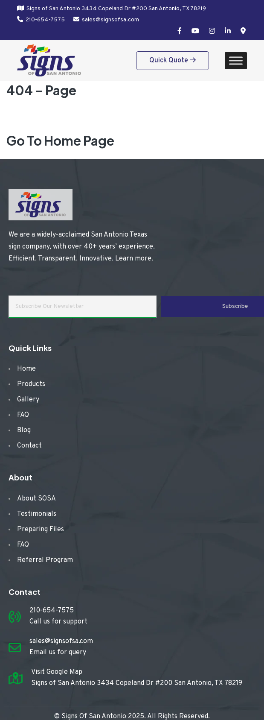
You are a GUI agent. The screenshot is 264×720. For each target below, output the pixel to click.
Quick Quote (172, 60)
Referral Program (45, 560)
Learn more (133, 259)
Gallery (28, 399)
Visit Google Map (56, 672)
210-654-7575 (45, 19)
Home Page (79, 140)
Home (26, 369)
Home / (37, 117)
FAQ (23, 415)
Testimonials (36, 514)
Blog (24, 430)
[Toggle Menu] (236, 60)
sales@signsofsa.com (110, 19)
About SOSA (36, 499)
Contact (29, 446)
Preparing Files (40, 529)
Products (31, 384)
